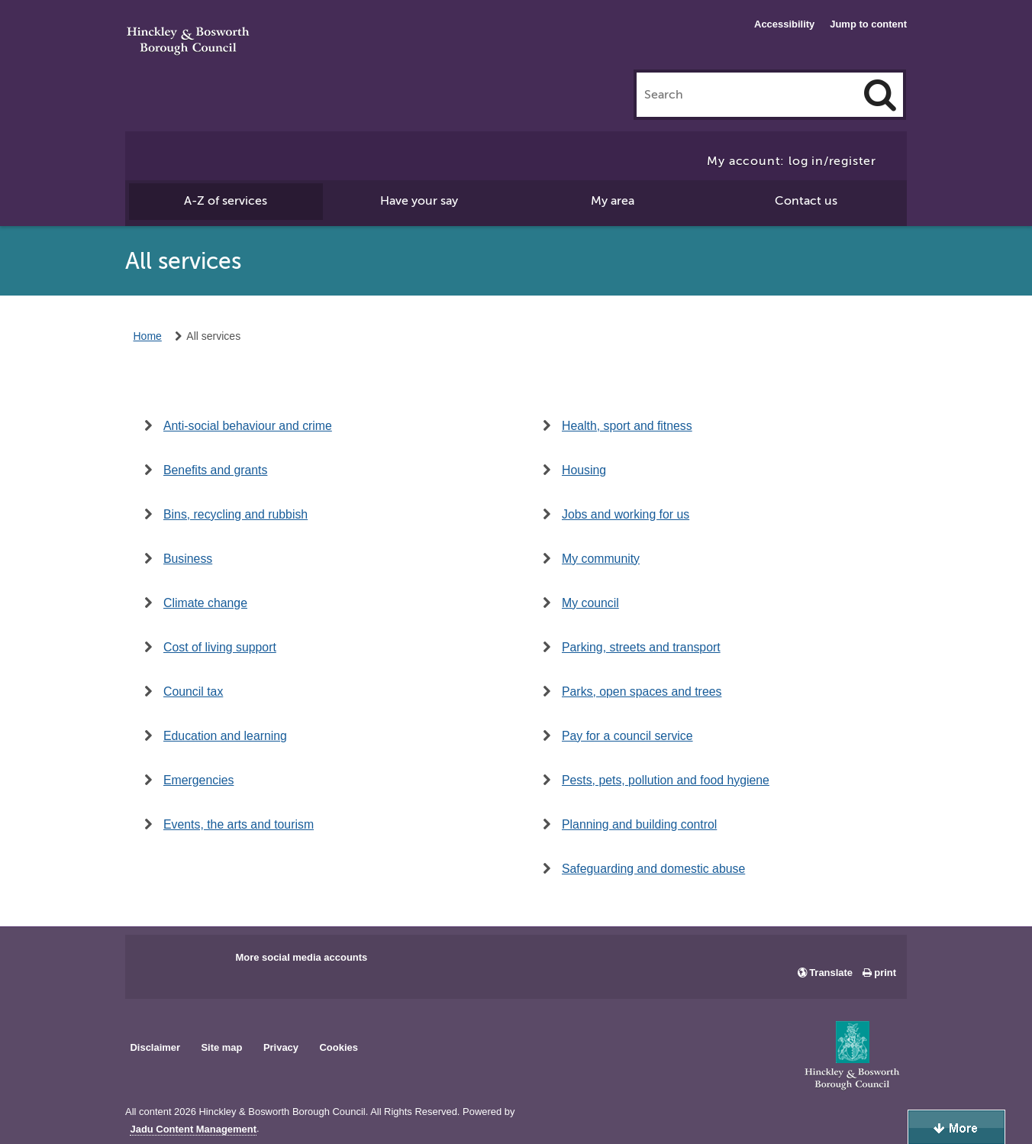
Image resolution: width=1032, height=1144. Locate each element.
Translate (831, 972)
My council (590, 602)
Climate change (205, 602)
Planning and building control (639, 824)
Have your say (419, 201)
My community (601, 558)
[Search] (880, 94)
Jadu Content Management (193, 1129)
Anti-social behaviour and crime (247, 425)
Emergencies (198, 780)
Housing (584, 470)
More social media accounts (301, 957)
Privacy (280, 1047)
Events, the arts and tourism (238, 824)
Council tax (193, 691)
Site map (221, 1047)
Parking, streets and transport (641, 647)
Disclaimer (155, 1047)
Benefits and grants (215, 470)
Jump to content (868, 24)
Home (148, 336)
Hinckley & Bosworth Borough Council (188, 42)
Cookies (339, 1047)
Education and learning (225, 735)
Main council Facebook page (152, 962)
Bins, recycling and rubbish (235, 514)
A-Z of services (225, 201)
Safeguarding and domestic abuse (653, 868)
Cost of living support (219, 647)
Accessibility (784, 24)
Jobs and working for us (625, 514)
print (885, 972)
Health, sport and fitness (627, 425)
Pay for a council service (627, 735)
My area (612, 201)
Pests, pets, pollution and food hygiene (665, 780)
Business (187, 558)
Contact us (806, 201)
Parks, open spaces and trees (641, 691)
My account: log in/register (791, 161)
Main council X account (200, 962)
